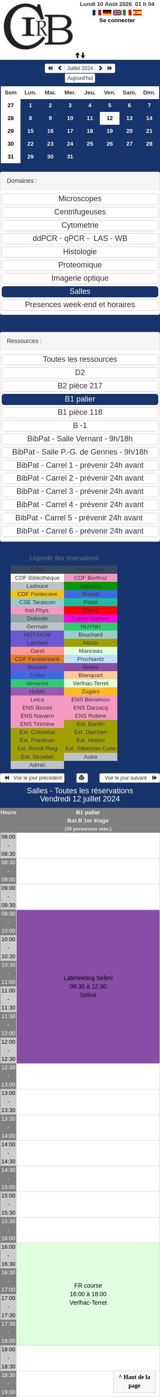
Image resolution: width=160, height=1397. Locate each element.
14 (149, 118)
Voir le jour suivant (129, 778)
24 (70, 144)
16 (50, 131)
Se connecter (117, 20)
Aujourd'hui (80, 78)
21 (149, 131)
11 (90, 118)
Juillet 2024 (80, 68)
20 (129, 131)
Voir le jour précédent (32, 778)
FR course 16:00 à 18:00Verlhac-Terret (88, 1294)
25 (90, 144)
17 (70, 131)
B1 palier (88, 812)
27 (11, 105)
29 (11, 131)
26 (110, 144)
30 (11, 144)
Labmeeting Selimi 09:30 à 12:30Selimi (88, 986)
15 (30, 131)
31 (11, 156)
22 (30, 144)
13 (129, 118)
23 (50, 144)
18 (90, 131)
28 (11, 118)
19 (110, 131)
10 (70, 118)
